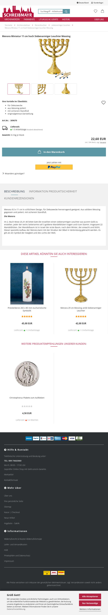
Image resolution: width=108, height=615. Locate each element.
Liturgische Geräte (48, 19)
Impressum (9, 561)
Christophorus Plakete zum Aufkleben (27, 397)
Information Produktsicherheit (53, 191)
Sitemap (7, 506)
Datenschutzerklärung (16, 609)
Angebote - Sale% (11, 523)
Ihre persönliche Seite (13, 501)
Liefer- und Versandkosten (15, 544)
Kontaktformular (11, 480)
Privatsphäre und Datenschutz (17, 555)
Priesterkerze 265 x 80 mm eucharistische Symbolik (27, 309)
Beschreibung (14, 191)
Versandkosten (77, 582)
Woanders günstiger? (14, 173)
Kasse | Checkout (12, 512)
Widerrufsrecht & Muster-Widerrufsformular (23, 539)
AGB (6, 550)
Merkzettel (8, 474)
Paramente (29, 19)
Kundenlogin (97, 3)
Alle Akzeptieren (90, 596)
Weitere (66, 19)
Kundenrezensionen (19, 198)
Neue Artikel (9, 517)
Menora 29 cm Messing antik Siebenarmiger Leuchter (80, 309)
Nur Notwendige (90, 603)
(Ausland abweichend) (35, 130)
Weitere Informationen (90, 609)
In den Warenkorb (51, 152)
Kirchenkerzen (12, 19)
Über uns (99, 19)
